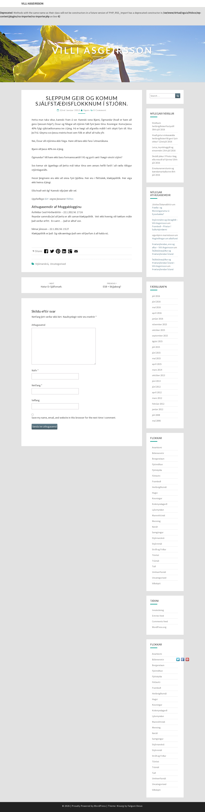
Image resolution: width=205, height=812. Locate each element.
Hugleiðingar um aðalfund (165, 238)
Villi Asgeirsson (32, 3)
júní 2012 (156, 386)
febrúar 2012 (158, 403)
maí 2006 (156, 420)
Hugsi (155, 492)
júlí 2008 (156, 415)
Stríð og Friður (159, 549)
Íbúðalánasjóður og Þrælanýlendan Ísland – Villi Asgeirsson (163, 262)
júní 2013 (156, 381)
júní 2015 (156, 352)
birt (46, 198)
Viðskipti (156, 583)
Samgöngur (157, 532)
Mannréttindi (158, 515)
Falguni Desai (135, 805)
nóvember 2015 (159, 324)
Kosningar (157, 498)
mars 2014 (157, 369)
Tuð (154, 566)
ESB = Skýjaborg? (112, 285)
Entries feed (158, 615)
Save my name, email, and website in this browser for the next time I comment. (74, 417)
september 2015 (160, 335)
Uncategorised (58, 263)
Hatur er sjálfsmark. (51, 285)
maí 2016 (156, 307)
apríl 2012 (157, 392)
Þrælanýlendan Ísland (162, 269)
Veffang (36, 400)
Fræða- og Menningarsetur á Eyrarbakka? (160, 211)
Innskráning (158, 610)
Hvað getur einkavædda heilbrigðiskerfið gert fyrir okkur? (165, 138)
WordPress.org (159, 627)
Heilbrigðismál (159, 487)
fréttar (69, 198)
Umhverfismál (159, 572)
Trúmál (155, 560)
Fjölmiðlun (157, 464)
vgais (86, 110)
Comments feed (160, 621)
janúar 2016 (157, 318)
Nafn (35, 370)
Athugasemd (38, 324)
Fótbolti (156, 475)
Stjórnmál (157, 543)
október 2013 (158, 375)
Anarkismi (157, 447)
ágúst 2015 (157, 341)
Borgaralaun (158, 458)
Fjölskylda (157, 470)
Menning (156, 521)
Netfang (37, 385)
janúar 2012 (157, 409)
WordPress (100, 805)
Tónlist (155, 555)
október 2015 (158, 330)
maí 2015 (156, 358)
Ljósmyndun (158, 509)
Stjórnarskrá (41, 263)
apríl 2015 (157, 364)
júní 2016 (156, 301)
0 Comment (99, 110)
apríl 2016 (157, 313)
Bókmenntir (158, 453)
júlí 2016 (156, 296)
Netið (155, 526)
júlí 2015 (156, 347)
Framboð (156, 481)
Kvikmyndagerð (159, 504)
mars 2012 (157, 398)
